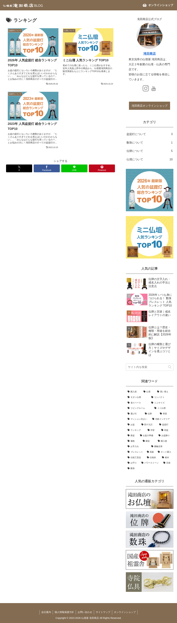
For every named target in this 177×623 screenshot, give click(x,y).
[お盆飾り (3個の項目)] (165, 435)
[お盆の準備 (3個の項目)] (147, 435)
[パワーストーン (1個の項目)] (150, 463)
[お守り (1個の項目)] (132, 463)
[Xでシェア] (19, 168)
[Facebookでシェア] (47, 168)
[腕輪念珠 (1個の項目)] (161, 446)
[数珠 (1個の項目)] (149, 468)
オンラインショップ (125, 612)
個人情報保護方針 (64, 612)
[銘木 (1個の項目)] (167, 457)
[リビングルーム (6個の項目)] (139, 408)
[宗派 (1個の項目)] (167, 463)
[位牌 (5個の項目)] (150, 413)
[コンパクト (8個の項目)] (161, 397)
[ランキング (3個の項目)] (135, 430)
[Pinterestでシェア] (102, 168)
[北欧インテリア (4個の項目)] (162, 419)
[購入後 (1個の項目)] (164, 441)
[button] (170, 367)
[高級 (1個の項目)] (151, 452)
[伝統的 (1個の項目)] (153, 457)
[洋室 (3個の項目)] (152, 430)
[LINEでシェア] (74, 168)
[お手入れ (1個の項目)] (137, 446)
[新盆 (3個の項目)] (132, 435)
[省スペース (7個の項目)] (137, 402)
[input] (149, 367)
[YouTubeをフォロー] (153, 88)
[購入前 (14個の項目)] (133, 391)
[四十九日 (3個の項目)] (148, 424)
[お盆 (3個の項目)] (132, 424)
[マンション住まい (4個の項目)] (138, 419)
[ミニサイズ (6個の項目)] (161, 402)
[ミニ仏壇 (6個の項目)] (163, 408)
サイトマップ (103, 612)
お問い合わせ (85, 612)
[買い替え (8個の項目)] (164, 391)
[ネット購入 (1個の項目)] (164, 452)
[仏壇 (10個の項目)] (148, 391)
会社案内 (46, 612)
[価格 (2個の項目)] (133, 441)
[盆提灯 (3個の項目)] (165, 424)
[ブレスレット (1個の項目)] (135, 452)
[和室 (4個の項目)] (166, 413)
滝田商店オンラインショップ (149, 105)
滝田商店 (149, 53)
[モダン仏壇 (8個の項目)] (137, 397)
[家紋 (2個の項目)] (148, 441)
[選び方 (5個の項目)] (134, 413)
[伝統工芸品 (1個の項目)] (135, 457)
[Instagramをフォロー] (145, 88)
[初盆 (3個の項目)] (166, 430)
